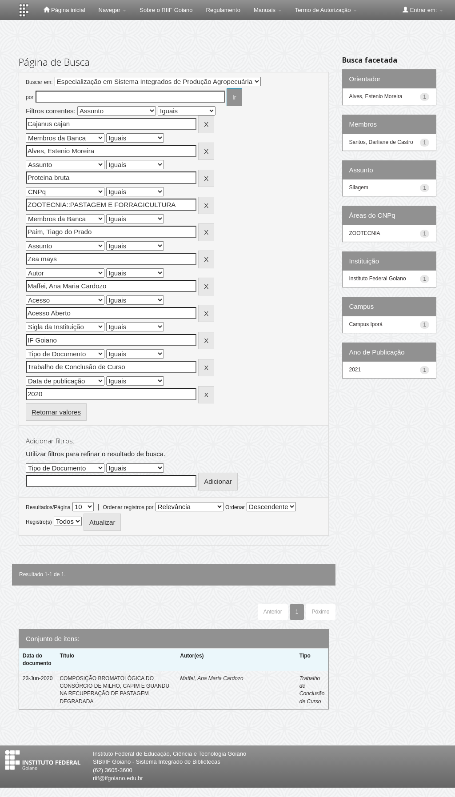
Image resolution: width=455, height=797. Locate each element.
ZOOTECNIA (364, 233)
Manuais (268, 10)
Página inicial (64, 9)
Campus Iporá (366, 324)
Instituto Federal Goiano (377, 278)
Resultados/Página (48, 507)
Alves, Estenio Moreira (376, 96)
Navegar (113, 10)
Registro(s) (39, 522)
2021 (355, 370)
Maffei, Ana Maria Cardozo (211, 678)
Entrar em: (423, 9)
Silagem (358, 187)
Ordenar (235, 507)
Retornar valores (56, 412)
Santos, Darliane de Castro (381, 142)
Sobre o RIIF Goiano (166, 10)
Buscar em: (39, 82)
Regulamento (223, 10)
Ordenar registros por (128, 507)
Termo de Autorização (326, 10)
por (29, 97)
